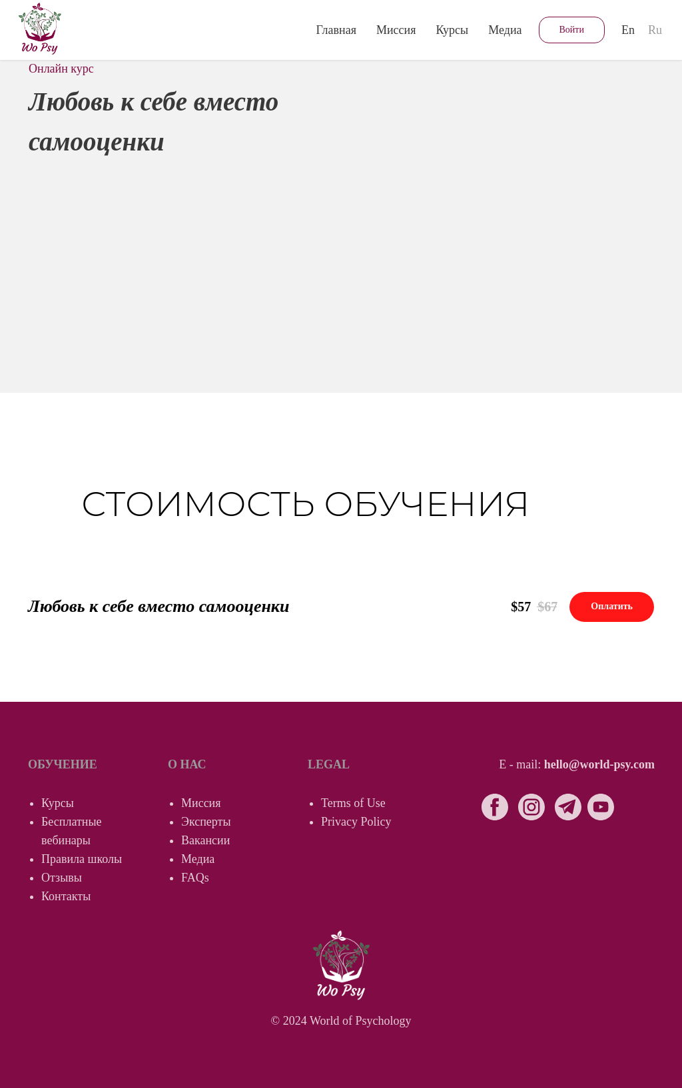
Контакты (66, 896)
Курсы (57, 803)
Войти (571, 30)
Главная (336, 30)
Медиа (504, 30)
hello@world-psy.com (599, 764)
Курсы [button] (452, 30)
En (628, 30)
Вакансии (205, 840)
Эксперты (206, 821)
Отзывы (61, 877)
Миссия (396, 30)
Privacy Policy (356, 821)
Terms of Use (353, 803)
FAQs (195, 877)
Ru (655, 30)
